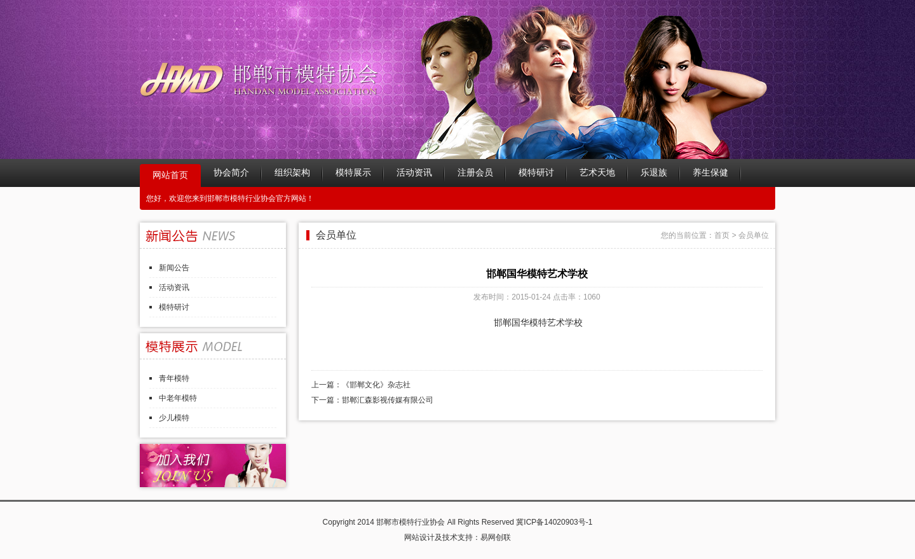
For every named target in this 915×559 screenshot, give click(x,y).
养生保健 (710, 172)
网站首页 (170, 175)
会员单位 (753, 235)
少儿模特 (174, 417)
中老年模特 (178, 398)
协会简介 (231, 172)
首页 (721, 235)
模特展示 (353, 172)
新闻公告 (174, 267)
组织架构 (292, 172)
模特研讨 (536, 172)
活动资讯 (414, 172)
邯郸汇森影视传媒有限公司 (387, 400)
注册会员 (475, 172)
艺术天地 (597, 172)
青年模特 (174, 378)
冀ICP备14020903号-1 (554, 522)
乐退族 (653, 172)
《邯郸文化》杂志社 (376, 384)
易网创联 (495, 537)
